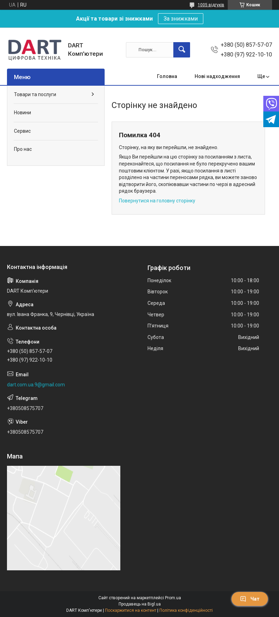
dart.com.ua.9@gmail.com (36, 384)
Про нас (23, 149)
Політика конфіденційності (186, 610)
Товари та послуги (35, 94)
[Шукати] (181, 49)
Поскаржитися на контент (130, 610)
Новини (22, 112)
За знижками (181, 18)
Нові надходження (217, 76)
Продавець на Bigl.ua (140, 604)
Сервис (22, 131)
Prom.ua (173, 597)
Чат (249, 599)
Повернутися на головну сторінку (157, 200)
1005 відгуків (211, 4)
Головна (167, 76)
